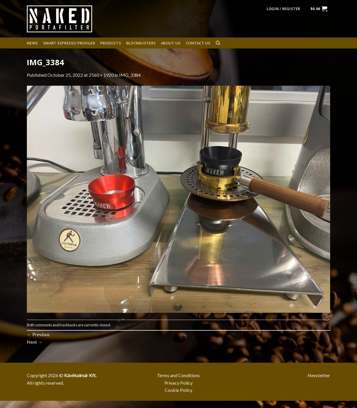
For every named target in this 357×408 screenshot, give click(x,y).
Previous (38, 334)
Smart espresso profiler (69, 43)
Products (110, 43)
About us (171, 43)
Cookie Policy (178, 390)
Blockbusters (141, 43)
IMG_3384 (130, 75)
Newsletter (319, 375)
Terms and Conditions (178, 375)
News (32, 43)
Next (34, 342)
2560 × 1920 (101, 75)
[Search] (218, 43)
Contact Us (198, 43)
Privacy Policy (178, 382)
